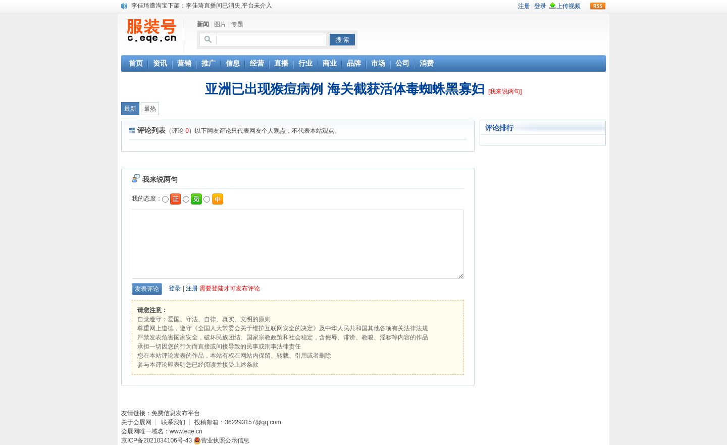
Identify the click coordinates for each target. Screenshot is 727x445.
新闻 (203, 24)
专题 (237, 24)
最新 (130, 108)
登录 (175, 288)
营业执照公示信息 (221, 440)
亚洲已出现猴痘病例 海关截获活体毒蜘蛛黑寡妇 (346, 88)
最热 (150, 108)
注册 (192, 288)
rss (598, 6)
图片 (220, 24)
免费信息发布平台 (175, 413)
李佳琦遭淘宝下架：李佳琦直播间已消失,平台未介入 (201, 5)
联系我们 (173, 422)
